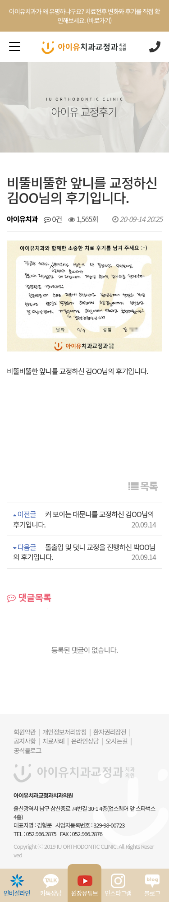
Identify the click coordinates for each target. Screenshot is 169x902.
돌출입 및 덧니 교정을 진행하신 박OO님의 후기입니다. (84, 552)
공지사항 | (27, 740)
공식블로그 (27, 750)
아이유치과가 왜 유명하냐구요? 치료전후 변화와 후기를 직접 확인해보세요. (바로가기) (84, 16)
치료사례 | (55, 740)
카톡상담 (51, 885)
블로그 (152, 885)
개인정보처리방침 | (66, 731)
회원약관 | (27, 731)
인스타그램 (118, 885)
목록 (143, 485)
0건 (53, 218)
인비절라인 (17, 885)
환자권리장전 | (111, 731)
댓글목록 (29, 597)
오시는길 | (118, 740)
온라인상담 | (87, 740)
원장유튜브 (84, 885)
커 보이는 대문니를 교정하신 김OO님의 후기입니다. (83, 519)
